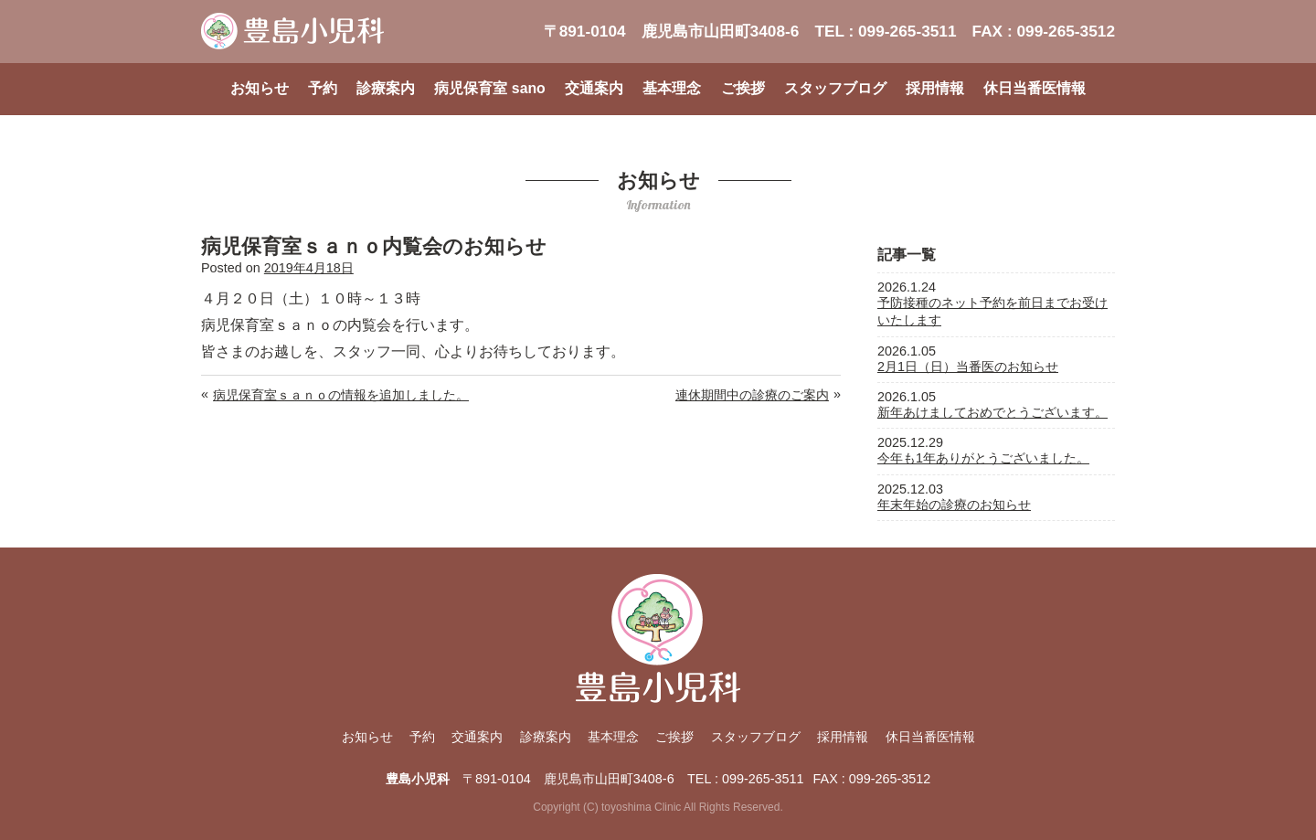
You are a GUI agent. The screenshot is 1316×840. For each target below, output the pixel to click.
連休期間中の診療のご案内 (752, 395)
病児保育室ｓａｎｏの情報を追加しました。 (341, 395)
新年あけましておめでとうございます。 (992, 412)
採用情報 (935, 88)
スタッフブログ (835, 88)
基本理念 (671, 88)
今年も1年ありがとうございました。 (983, 458)
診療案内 (385, 88)
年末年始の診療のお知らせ (954, 504)
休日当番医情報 (1034, 88)
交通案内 (594, 88)
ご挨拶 (743, 88)
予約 (322, 88)
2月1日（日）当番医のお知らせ (967, 366)
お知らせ (259, 88)
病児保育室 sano (489, 88)
